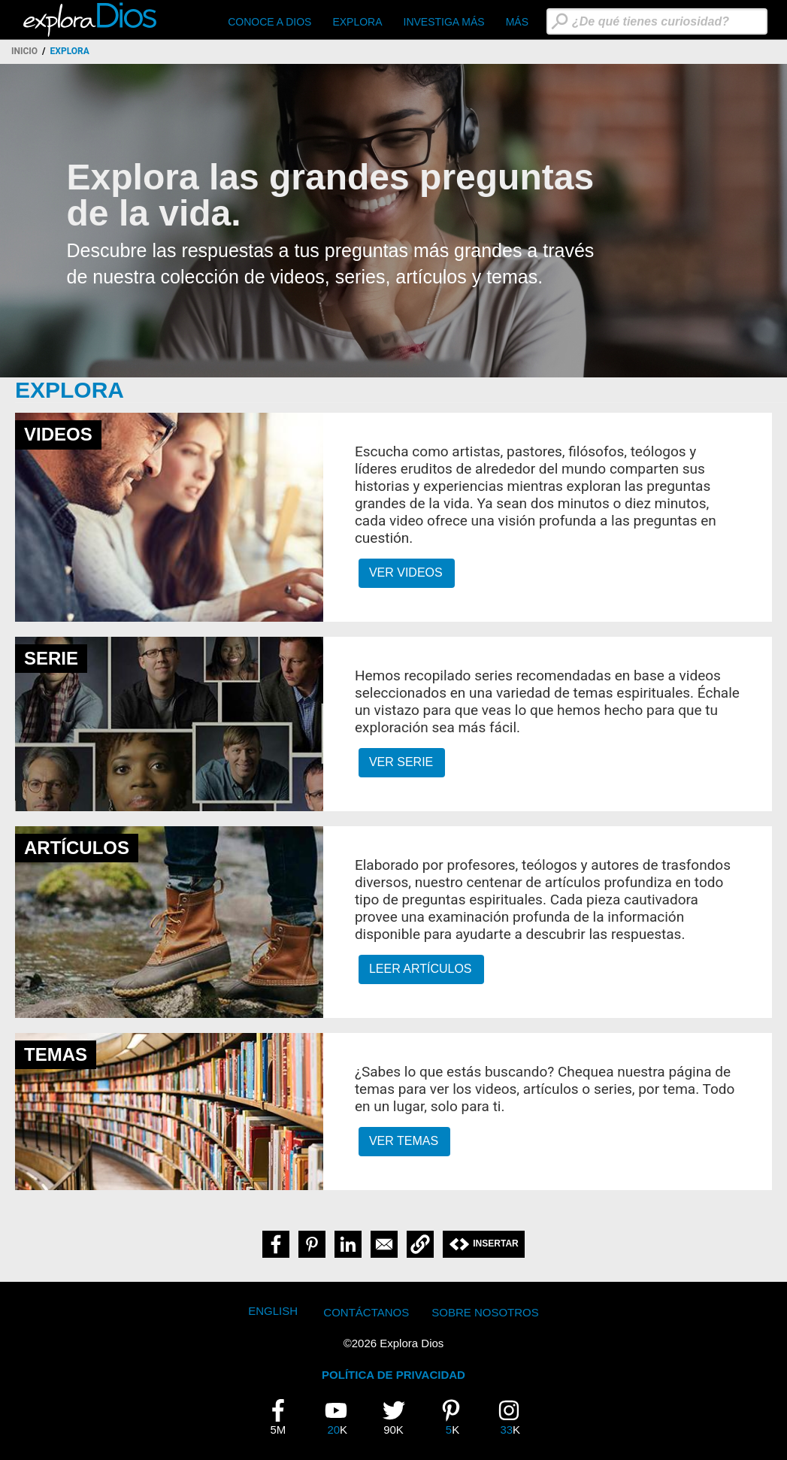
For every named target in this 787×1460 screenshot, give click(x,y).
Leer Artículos (420, 968)
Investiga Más (444, 22)
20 (341, 1417)
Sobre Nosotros (485, 1312)
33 (514, 1417)
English (273, 1310)
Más (517, 22)
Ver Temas (403, 1140)
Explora (357, 22)
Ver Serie (401, 762)
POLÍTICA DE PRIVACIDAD (393, 1374)
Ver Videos (406, 572)
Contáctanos (366, 1312)
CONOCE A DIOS (269, 22)
